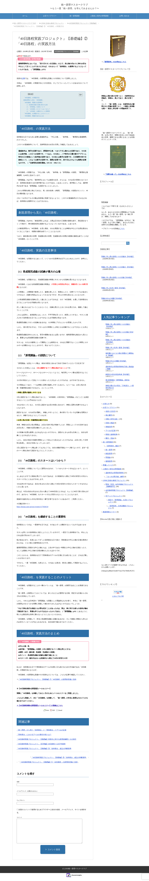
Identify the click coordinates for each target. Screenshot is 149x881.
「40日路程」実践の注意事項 (32, 106)
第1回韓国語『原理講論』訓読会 (118, 385)
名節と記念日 (110, 417)
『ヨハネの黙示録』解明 (115, 482)
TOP (25, 27)
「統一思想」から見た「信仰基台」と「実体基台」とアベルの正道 (41, 734)
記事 (23, 82)
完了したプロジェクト (114, 501)
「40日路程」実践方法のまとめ (33, 120)
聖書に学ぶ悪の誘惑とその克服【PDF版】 (117, 283)
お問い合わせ (124, 20)
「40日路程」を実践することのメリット (36, 117)
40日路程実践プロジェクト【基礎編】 (67, 55)
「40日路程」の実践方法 (31, 101)
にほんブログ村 (118, 601)
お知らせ (106, 409)
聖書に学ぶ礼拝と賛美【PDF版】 (113, 293)
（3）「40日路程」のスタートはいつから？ (38, 113)
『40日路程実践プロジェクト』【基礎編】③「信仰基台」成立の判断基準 (44, 752)
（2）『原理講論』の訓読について (35, 110)
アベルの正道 (110, 436)
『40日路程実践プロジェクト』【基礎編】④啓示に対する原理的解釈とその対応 (46, 743)
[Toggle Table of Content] (79, 98)
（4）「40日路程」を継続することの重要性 (38, 115)
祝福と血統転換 (111, 440)
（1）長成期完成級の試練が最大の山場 (36, 108)
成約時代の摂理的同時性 (115, 478)
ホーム (24, 20)
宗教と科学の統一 (112, 424)
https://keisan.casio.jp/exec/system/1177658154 (32, 510)
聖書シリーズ (108, 470)
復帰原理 (109, 466)
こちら (122, 234)
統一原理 (109, 455)
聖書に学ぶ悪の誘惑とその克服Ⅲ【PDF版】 (117, 262)
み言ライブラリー (49, 20)
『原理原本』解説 (112, 451)
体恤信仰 (109, 432)
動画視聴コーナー (109, 517)
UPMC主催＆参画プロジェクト (114, 486)
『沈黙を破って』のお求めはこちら (118, 179)
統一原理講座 (75, 20)
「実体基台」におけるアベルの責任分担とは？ (34, 738)
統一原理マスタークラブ (74, 6)
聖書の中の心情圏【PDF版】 (112, 304)
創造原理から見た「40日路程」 (33, 104)
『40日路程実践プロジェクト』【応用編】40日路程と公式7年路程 (41, 748)
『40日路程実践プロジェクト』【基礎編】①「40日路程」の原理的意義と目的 (47, 683)
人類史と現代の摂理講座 (99, 20)
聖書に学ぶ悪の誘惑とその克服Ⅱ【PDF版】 (117, 272)
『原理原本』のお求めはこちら (115, 67)
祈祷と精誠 (110, 428)
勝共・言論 (110, 443)
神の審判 (109, 420)
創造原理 (109, 459)
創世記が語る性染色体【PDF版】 (118, 380)
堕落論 (108, 463)
